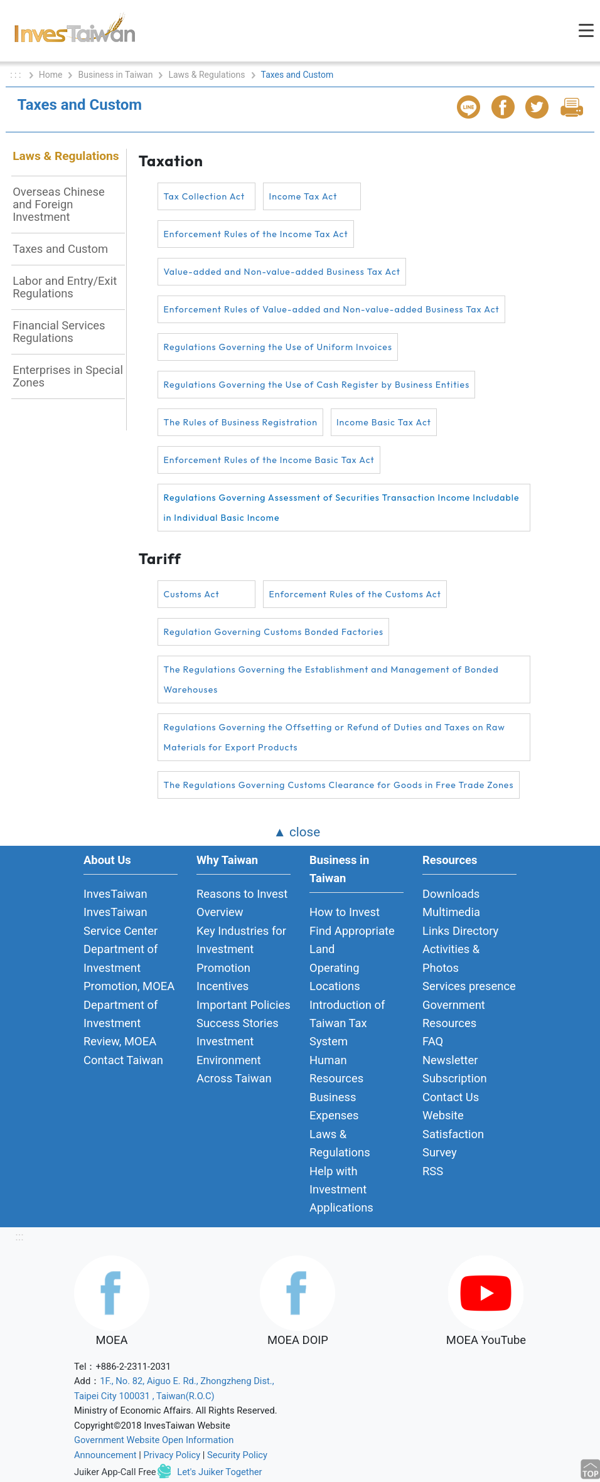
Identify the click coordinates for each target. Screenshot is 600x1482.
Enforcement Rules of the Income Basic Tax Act (268, 460)
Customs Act (191, 594)
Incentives (222, 986)
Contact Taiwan (123, 1060)
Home (51, 75)
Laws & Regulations (206, 75)
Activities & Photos (450, 958)
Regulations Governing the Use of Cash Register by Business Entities (316, 384)
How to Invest (344, 912)
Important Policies (243, 1004)
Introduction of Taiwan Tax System (347, 1023)
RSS (432, 1171)
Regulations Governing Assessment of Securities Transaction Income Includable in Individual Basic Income (341, 507)
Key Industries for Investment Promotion (241, 949)
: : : (16, 75)
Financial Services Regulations (59, 331)
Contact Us (450, 1097)
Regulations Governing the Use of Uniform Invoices (277, 347)
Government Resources (453, 1014)
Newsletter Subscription (454, 1069)
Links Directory (460, 930)
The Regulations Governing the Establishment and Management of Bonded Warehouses (330, 679)
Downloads (450, 893)
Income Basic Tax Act (383, 422)
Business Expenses (334, 1106)
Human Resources (336, 1069)
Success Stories (237, 1023)
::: (19, 1236)
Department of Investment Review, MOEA (120, 1023)
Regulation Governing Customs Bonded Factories (273, 631)
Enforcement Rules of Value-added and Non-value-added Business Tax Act (331, 309)
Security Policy (237, 1455)
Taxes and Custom (60, 248)
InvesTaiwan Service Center (120, 921)
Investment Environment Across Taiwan (234, 1060)
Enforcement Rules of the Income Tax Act (255, 234)
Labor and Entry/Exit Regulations (65, 287)
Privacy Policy (172, 1455)
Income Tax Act (303, 196)
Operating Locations (334, 977)
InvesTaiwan (115, 893)
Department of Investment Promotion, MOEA (128, 967)
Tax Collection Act (204, 196)
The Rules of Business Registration (240, 422)
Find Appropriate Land (352, 940)
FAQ (432, 1041)
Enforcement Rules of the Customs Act (355, 594)
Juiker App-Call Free (115, 1471)
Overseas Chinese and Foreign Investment (58, 204)
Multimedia (451, 912)
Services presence (469, 986)
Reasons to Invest (241, 893)
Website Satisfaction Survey (453, 1134)
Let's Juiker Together (219, 1471)
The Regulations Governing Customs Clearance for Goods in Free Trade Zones (338, 785)
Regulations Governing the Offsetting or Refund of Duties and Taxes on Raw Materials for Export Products (334, 737)
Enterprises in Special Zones (68, 376)
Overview (220, 912)
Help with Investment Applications (341, 1190)
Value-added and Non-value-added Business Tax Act (281, 271)
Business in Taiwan (115, 75)
